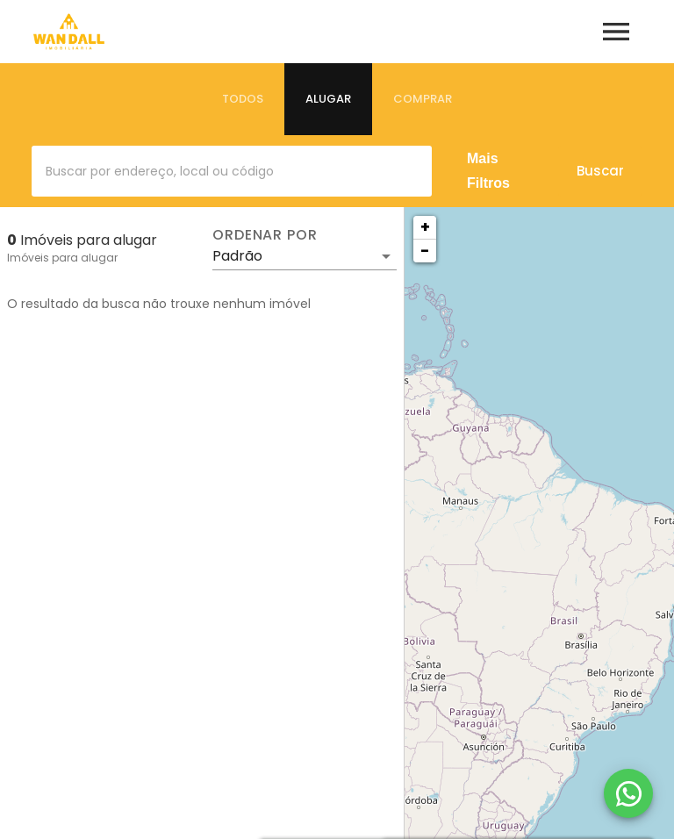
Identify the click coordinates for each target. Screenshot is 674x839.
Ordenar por (265, 235)
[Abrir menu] (616, 32)
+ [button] (425, 227)
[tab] (242, 99)
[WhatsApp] (628, 793)
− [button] (424, 251)
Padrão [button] (237, 256)
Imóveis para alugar (62, 257)
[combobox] (232, 171)
